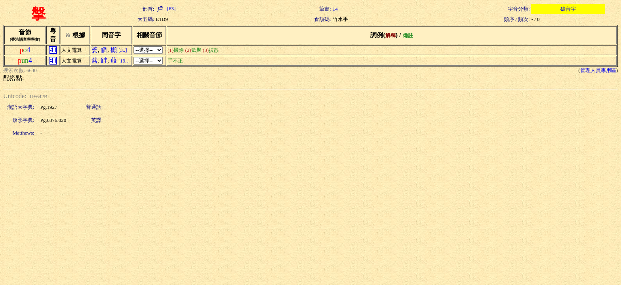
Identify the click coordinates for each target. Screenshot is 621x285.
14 (335, 9)
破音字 (568, 9)
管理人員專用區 (598, 70)
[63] (165, 8)
